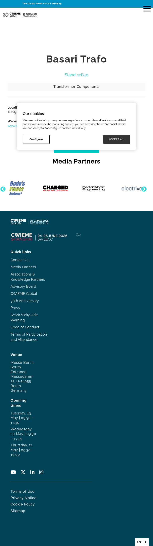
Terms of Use (22, 491)
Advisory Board (23, 286)
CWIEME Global (24, 293)
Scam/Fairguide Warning (24, 317)
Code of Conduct (25, 327)
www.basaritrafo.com (23, 126)
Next (143, 188)
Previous (2, 188)
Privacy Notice (23, 498)
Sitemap (18, 511)
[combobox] (142, 542)
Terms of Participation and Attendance (29, 337)
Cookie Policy (23, 504)
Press (15, 308)
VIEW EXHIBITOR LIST (76, 148)
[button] (145, 7)
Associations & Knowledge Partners (28, 276)
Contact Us (20, 260)
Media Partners (23, 267)
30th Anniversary (25, 301)
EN (139, 541)
